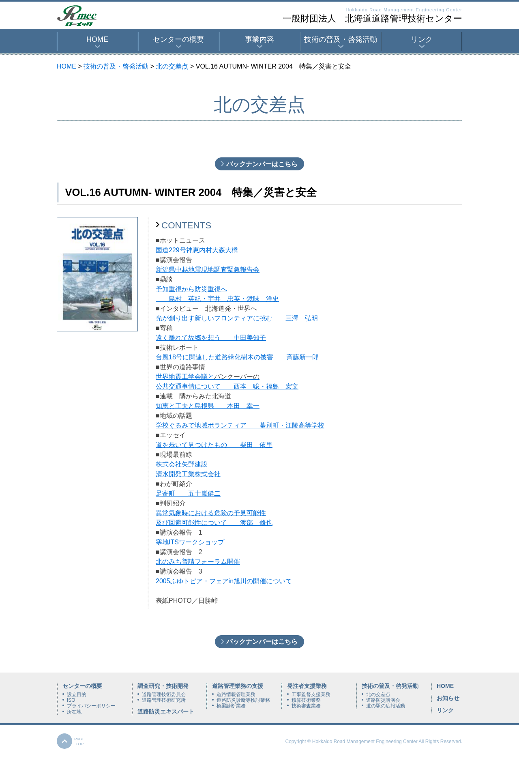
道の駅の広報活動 (385, 706)
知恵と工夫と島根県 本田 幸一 (208, 405)
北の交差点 (172, 66)
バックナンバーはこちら (262, 164)
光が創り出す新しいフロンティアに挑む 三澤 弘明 (237, 318)
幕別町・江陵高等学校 (285, 425)
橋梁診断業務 (231, 706)
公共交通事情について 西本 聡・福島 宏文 (227, 386)
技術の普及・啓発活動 (340, 39)
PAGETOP (79, 741)
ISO (71, 700)
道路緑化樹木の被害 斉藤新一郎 (267, 357)
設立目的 (76, 694)
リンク (422, 39)
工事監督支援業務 (311, 694)
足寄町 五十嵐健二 (188, 493)
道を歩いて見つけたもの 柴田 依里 (214, 444)
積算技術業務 (306, 700)
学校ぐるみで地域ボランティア (201, 425)
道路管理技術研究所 (164, 700)
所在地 (74, 712)
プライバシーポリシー (91, 706)
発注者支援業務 (307, 686)
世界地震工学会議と (185, 376)
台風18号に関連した (185, 357)
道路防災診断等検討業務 (243, 700)
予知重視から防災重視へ (191, 289)
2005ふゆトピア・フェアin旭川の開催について (224, 581)
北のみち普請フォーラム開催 (198, 561)
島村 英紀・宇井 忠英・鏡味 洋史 (217, 298)
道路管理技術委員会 (164, 694)
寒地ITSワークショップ (190, 542)
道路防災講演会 (383, 700)
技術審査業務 (306, 706)
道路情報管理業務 (236, 694)
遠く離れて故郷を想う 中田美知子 (211, 337)
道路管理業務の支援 (237, 686)
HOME (97, 39)
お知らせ (448, 698)
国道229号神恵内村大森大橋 (197, 250)
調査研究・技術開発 (163, 686)
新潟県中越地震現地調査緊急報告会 (208, 269)
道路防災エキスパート (165, 711)
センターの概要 (178, 39)
